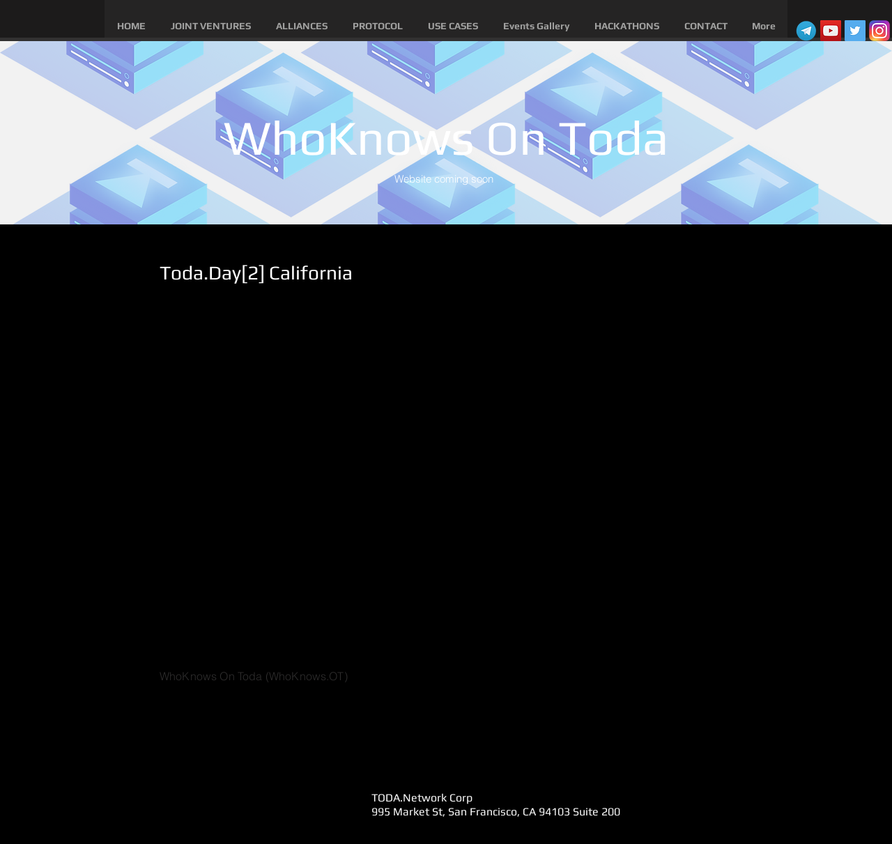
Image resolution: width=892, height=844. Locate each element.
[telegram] (806, 30)
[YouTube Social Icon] (830, 30)
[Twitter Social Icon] (855, 30)
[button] (210, 25)
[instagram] (879, 30)
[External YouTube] (440, 481)
